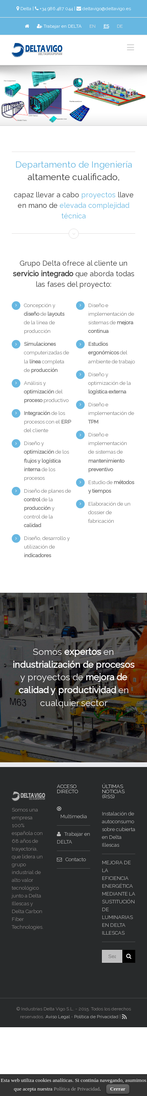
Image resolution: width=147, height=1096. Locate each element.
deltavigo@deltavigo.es (106, 8)
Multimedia (72, 812)
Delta (25, 8)
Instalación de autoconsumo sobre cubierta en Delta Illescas (118, 829)
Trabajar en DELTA (59, 26)
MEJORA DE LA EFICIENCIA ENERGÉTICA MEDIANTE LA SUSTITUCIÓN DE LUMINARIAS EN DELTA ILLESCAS (118, 898)
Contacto (71, 859)
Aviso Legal (57, 1016)
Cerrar (117, 1089)
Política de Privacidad (96, 1016)
